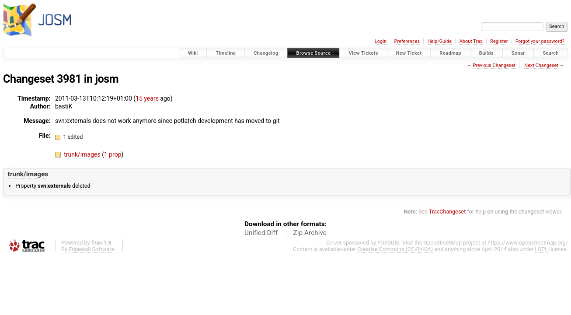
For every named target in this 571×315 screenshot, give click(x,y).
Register (499, 41)
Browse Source (313, 53)
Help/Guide (440, 41)
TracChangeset (447, 211)
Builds (486, 53)
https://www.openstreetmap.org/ (527, 242)
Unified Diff (261, 233)
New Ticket (409, 53)
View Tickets (363, 53)
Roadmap (450, 53)
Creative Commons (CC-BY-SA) (395, 249)
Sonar (518, 53)
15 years (147, 98)
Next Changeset (541, 65)
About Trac (471, 41)
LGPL (541, 249)
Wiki (193, 53)
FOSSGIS (388, 242)
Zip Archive (310, 233)
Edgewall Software (91, 249)
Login (380, 41)
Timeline (226, 53)
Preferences (407, 41)
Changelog (266, 53)
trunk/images (83, 154)
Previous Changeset (494, 65)
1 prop (113, 154)
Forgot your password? (539, 41)
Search (551, 53)
